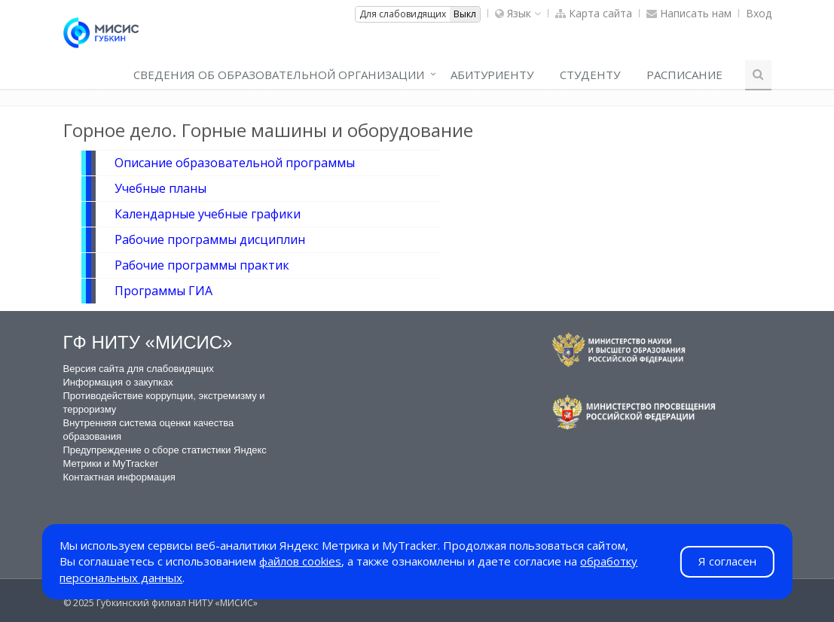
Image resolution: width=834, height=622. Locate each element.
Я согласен (727, 561)
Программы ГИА (163, 290)
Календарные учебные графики (208, 214)
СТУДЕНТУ (590, 74)
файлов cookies (300, 561)
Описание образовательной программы (235, 162)
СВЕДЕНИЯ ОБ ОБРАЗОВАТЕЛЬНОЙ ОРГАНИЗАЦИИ (278, 74)
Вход (758, 13)
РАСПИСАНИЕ (684, 74)
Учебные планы (160, 188)
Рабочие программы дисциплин (210, 239)
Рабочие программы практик (202, 265)
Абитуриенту (492, 74)
